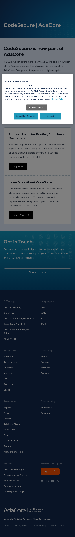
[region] (37, 99)
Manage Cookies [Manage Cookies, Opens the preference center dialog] (36, 107)
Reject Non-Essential (26, 116)
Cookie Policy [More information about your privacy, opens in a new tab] (58, 99)
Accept (50, 116)
